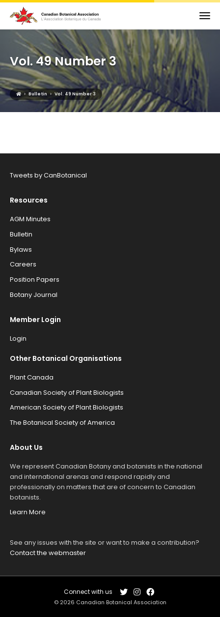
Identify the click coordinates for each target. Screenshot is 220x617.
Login (18, 338)
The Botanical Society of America (62, 422)
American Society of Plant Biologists (66, 407)
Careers (23, 264)
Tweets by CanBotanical (48, 175)
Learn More (28, 512)
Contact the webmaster (48, 553)
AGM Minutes (30, 219)
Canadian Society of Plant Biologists (67, 392)
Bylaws (21, 249)
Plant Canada (32, 377)
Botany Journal (33, 294)
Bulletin (21, 234)
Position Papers (34, 279)
